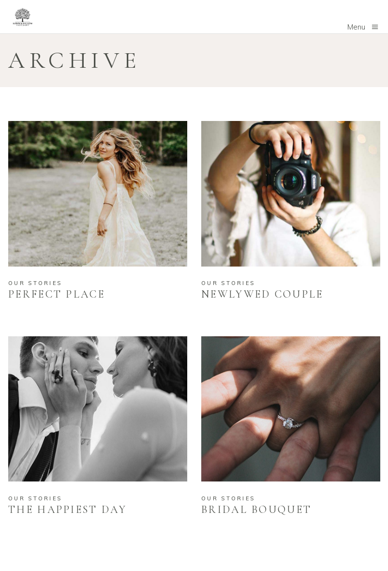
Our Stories (35, 283)
